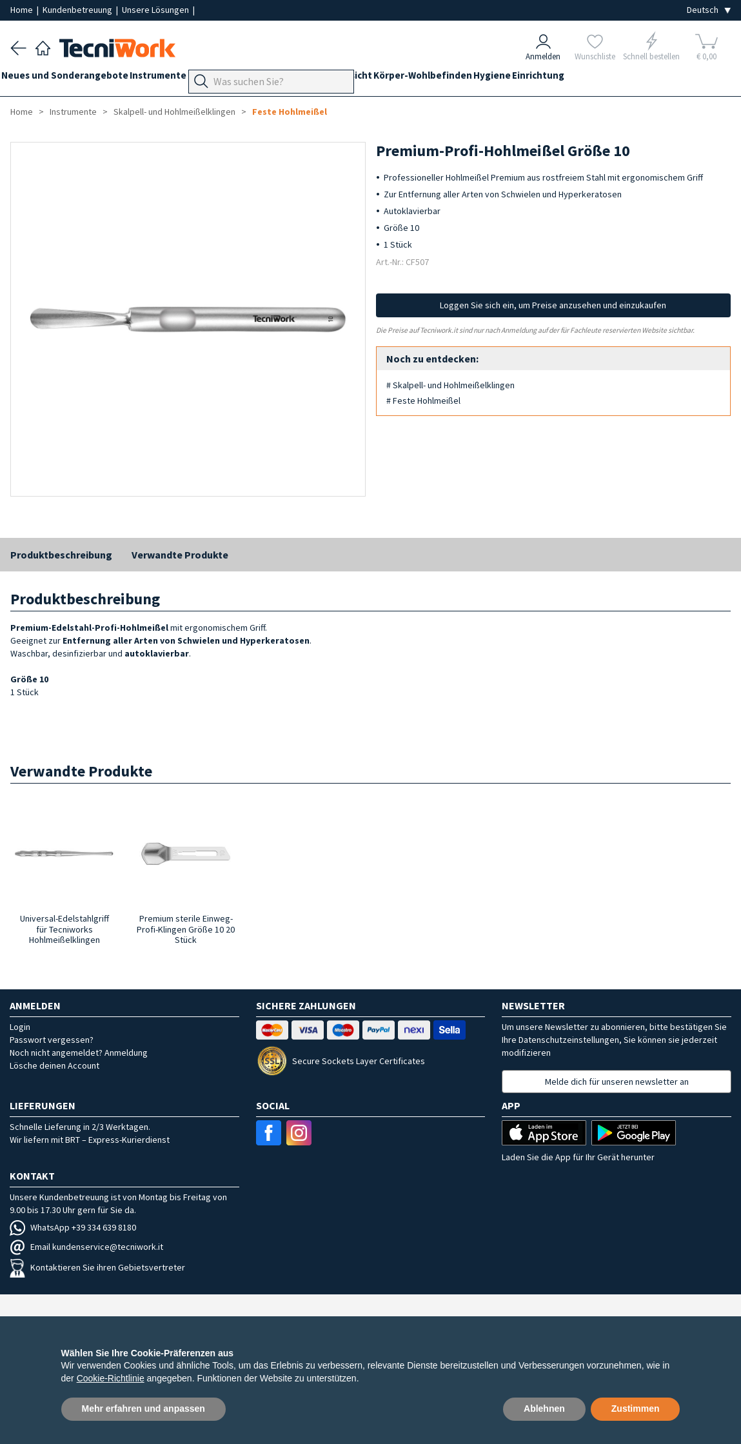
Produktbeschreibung (61, 554)
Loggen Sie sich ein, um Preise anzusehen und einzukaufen (553, 305)
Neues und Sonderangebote (73, 78)
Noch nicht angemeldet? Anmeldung (79, 1052)
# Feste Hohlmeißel (423, 400)
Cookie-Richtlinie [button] (110, 1378)
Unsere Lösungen (156, 9)
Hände (376, 78)
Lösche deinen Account (54, 1065)
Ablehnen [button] (544, 1408)
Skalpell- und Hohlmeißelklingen (174, 111)
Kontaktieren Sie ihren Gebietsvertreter (97, 1267)
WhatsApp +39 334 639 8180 (73, 1227)
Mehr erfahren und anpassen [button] (143, 1408)
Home (22, 9)
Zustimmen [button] (635, 1408)
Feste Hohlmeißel (289, 111)
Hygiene (573, 78)
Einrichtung (628, 78)
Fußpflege (281, 78)
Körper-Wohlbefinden (495, 78)
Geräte (231, 78)
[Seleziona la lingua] (709, 10)
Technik (333, 78)
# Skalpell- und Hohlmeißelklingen (450, 385)
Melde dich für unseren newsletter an (617, 1081)
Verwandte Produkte (180, 554)
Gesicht (418, 78)
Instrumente (176, 78)
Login (20, 1027)
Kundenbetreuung (78, 9)
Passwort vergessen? (52, 1039)
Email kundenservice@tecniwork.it (86, 1246)
